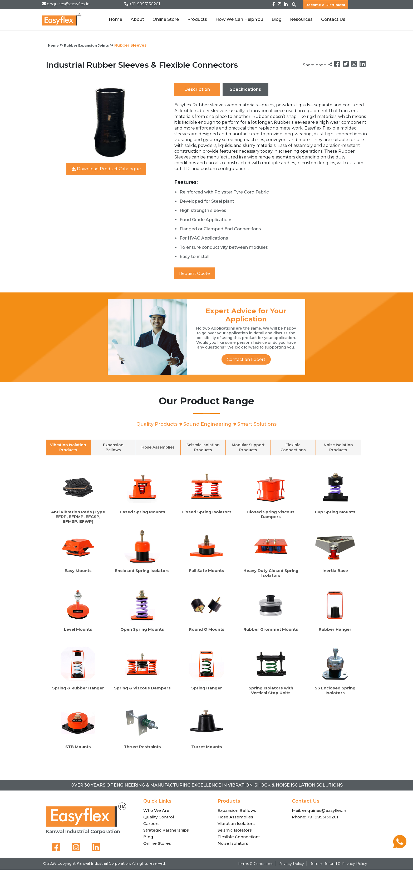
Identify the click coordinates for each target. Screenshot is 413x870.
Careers (151, 823)
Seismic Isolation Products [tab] (203, 447)
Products (197, 19)
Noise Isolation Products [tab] (338, 447)
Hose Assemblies (235, 817)
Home (115, 19)
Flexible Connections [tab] (293, 447)
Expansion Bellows (237, 810)
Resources (301, 19)
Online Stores (157, 843)
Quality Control (158, 817)
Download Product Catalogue (106, 168)
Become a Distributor (326, 4)
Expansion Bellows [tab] (113, 447)
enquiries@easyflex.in (68, 3)
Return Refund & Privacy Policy (338, 864)
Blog (277, 19)
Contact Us (333, 19)
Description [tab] (197, 89)
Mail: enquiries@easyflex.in (319, 810)
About (137, 19)
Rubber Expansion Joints (86, 45)
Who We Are (156, 810)
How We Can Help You (239, 19)
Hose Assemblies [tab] (158, 447)
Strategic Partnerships (166, 830)
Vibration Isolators (236, 823)
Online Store (166, 19)
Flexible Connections (239, 836)
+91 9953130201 (144, 3)
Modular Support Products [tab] (248, 447)
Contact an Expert (246, 359)
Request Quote (196, 273)
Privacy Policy (291, 864)
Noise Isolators (233, 843)
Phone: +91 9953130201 (315, 817)
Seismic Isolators (235, 830)
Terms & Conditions (255, 864)
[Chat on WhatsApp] (399, 846)
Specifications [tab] (245, 89)
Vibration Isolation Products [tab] (68, 447)
